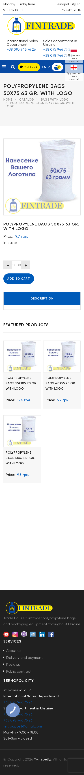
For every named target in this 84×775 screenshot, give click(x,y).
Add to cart (18, 278)
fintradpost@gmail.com (22, 726)
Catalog (26, 99)
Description (42, 298)
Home (7, 99)
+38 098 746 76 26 (57, 55)
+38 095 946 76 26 (21, 49)
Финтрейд (42, 759)
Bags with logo (55, 99)
